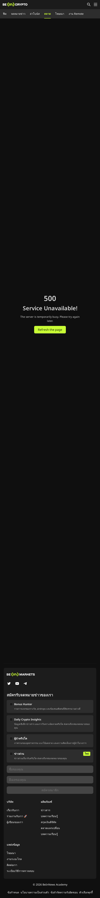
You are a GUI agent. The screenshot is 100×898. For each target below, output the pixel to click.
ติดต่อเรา (12, 865)
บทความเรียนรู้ (49, 816)
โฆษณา (59, 13)
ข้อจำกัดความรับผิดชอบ (64, 892)
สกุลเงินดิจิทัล (48, 822)
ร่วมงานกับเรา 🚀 (17, 816)
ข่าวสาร (45, 810)
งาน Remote (76, 13)
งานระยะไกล (14, 859)
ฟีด (5, 13)
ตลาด (47, 13)
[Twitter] (9, 683)
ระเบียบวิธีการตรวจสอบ (20, 871)
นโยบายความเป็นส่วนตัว (35, 892)
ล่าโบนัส (35, 13)
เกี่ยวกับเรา (13, 810)
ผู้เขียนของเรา (15, 822)
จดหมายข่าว (18, 13)
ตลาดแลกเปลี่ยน (50, 828)
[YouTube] (17, 683)
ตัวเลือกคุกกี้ (86, 892)
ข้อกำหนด (13, 892)
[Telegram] (25, 683)
